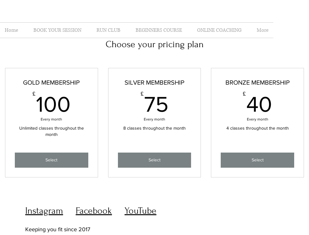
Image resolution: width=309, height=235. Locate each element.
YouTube (140, 210)
